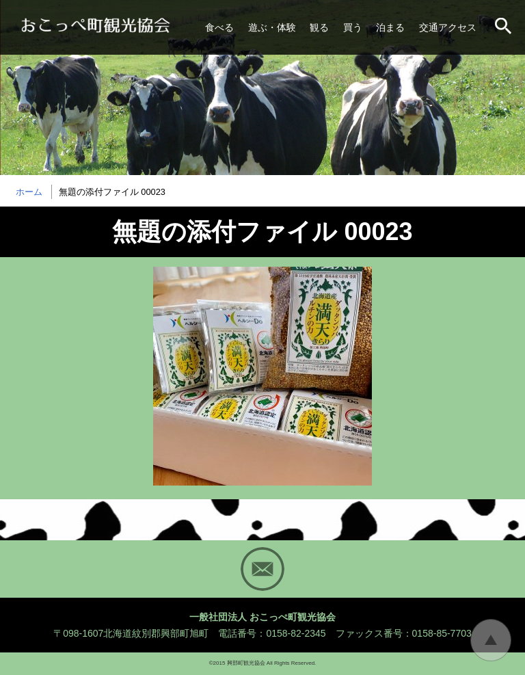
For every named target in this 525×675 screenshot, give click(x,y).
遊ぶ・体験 (272, 27)
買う (352, 27)
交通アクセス (447, 27)
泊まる (390, 27)
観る (319, 27)
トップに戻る (490, 640)
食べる (219, 27)
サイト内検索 (504, 27)
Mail (262, 569)
